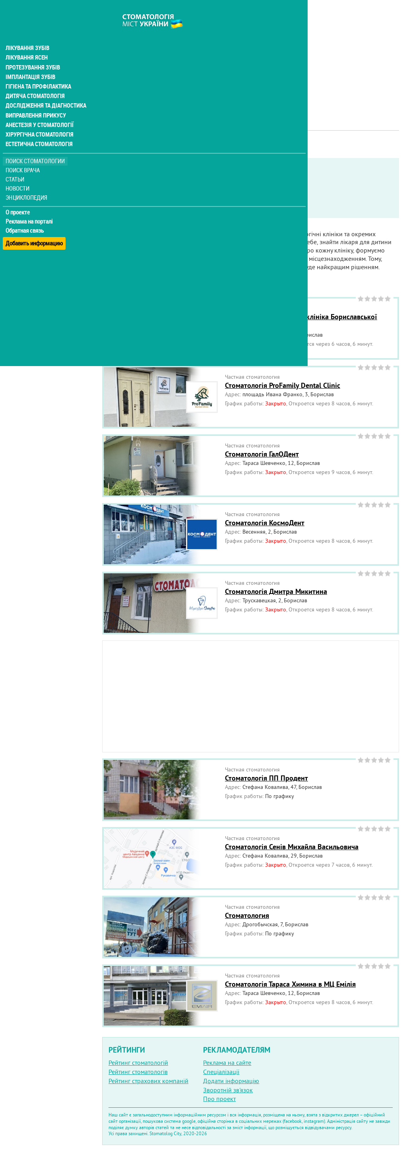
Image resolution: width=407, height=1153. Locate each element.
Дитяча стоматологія (34, 81)
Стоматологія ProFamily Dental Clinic (282, 385)
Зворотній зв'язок (228, 1090)
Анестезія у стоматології (39, 109)
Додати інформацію (231, 1081)
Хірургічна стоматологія (39, 119)
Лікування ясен (26, 43)
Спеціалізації (221, 1072)
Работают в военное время (214, 198)
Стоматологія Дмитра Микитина (276, 591)
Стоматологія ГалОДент (262, 454)
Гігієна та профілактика (38, 71)
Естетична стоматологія (38, 128)
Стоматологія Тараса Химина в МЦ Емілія (290, 984)
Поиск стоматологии (35, 145)
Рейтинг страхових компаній (148, 1081)
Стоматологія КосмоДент (264, 522)
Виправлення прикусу (35, 100)
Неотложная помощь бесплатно (159, 208)
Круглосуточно (285, 198)
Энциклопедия (27, 181)
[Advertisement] (250, 55)
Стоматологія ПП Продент (266, 778)
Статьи (16, 164)
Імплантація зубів (30, 62)
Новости (18, 173)
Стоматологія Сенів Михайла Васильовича (292, 846)
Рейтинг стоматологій (138, 1062)
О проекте (18, 196)
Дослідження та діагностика (44, 90)
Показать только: (127, 188)
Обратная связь (25, 214)
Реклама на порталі (30, 205)
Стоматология (247, 915)
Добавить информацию (34, 224)
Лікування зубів (27, 33)
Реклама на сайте (227, 1062)
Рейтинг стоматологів (138, 1072)
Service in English (141, 198)
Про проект (219, 1099)
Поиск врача (24, 154)
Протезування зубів (32, 52)
